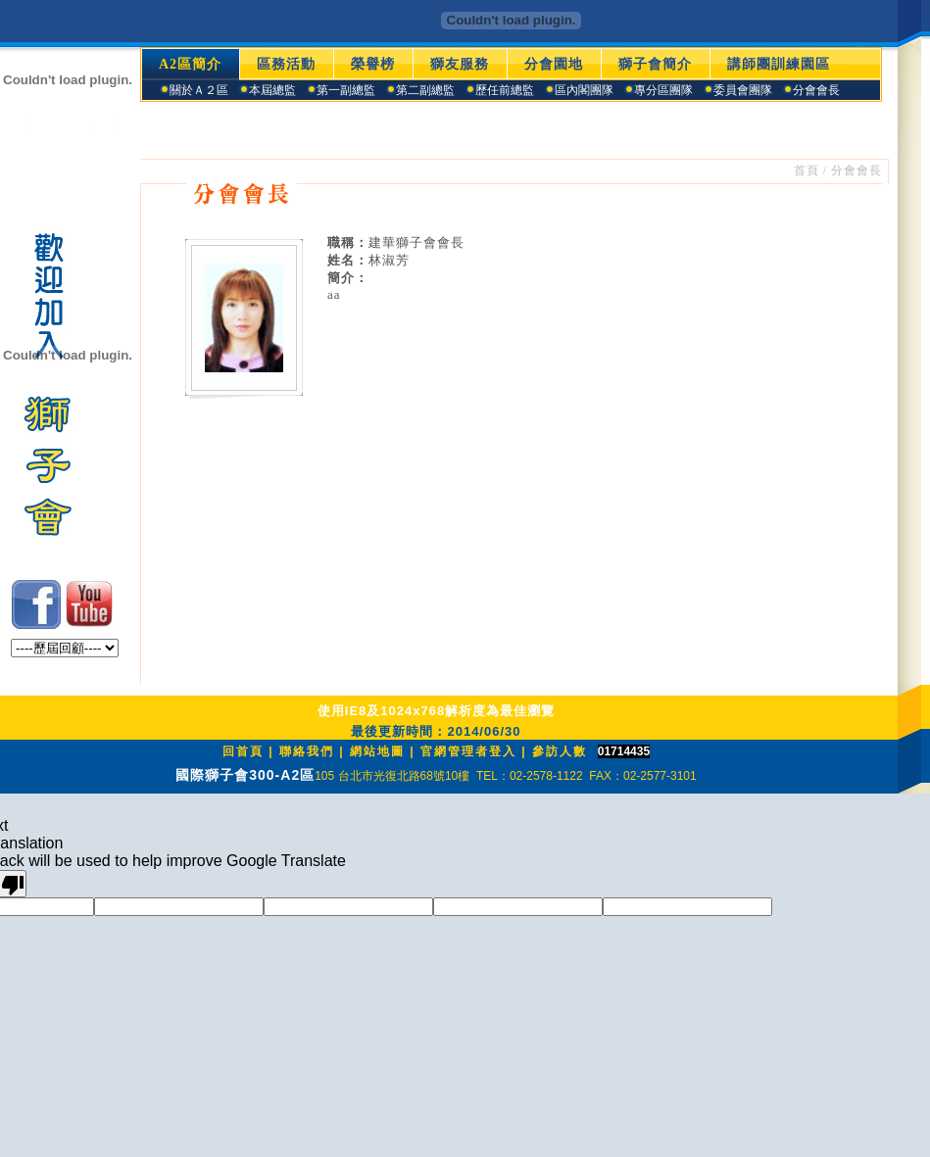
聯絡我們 (306, 751)
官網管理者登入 (468, 751)
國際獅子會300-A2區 (245, 775)
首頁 (806, 170)
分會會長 (856, 170)
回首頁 (243, 751)
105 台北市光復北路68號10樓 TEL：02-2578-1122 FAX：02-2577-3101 (506, 776)
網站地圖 (377, 751)
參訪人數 (559, 751)
